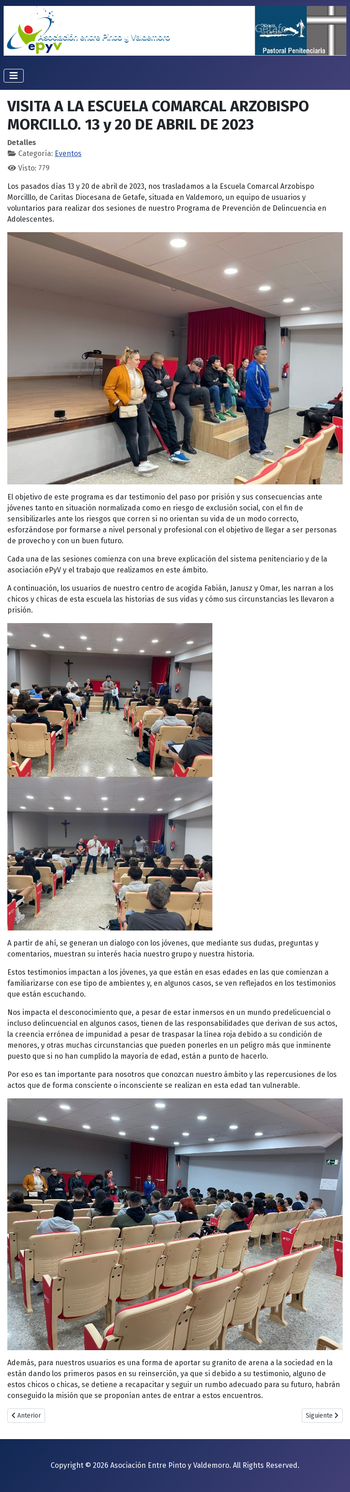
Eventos (68, 153)
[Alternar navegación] (14, 76)
